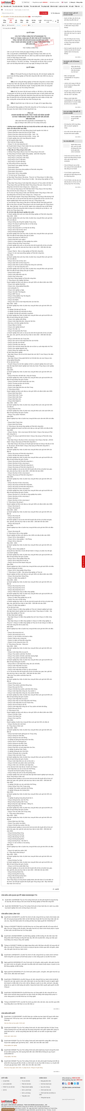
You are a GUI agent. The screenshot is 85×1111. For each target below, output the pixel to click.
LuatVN (56, 889)
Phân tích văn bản (26, 1084)
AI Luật (71, 6)
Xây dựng (13, 1056)
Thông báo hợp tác (45, 1097)
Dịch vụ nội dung (26, 1093)
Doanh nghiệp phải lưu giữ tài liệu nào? (76, 118)
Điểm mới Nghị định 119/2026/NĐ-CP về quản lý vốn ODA (71, 77)
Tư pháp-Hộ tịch (26, 1067)
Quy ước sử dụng (45, 1087)
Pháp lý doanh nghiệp (27, 1087)
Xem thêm (57, 1009)
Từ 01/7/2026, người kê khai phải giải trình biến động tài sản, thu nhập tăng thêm (72, 174)
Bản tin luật (53, 6)
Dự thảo (26, 6)
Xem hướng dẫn (37, 16)
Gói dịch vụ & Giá (54, 2)
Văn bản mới (7, 6)
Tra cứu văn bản (18, 6)
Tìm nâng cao (55, 13)
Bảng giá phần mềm (46, 1081)
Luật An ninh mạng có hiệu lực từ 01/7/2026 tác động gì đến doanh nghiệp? (72, 85)
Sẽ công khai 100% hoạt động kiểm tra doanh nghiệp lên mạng (72, 125)
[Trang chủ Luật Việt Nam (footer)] (9, 1103)
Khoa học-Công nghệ (9, 1067)
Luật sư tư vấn (63, 6)
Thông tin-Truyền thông (37, 1067)
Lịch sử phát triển (7, 1084)
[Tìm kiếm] (43, 13)
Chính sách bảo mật (46, 1090)
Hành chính (13, 1036)
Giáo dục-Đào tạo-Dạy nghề (11, 1023)
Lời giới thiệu (6, 1081)
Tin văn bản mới (35, 6)
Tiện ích (77, 6)
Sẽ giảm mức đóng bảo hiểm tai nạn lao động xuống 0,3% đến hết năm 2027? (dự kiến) (72, 92)
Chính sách (22, 1023)
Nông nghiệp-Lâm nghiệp (10, 1045)
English (65, 2)
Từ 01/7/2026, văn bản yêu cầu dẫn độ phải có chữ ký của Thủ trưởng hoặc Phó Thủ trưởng (72, 181)
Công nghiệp (7, 1056)
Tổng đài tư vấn (26, 1096)
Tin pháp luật (45, 6)
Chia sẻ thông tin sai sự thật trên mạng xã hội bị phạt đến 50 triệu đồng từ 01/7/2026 (72, 166)
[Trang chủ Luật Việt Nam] (8, 2)
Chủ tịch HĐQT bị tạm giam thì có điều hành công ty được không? (72, 25)
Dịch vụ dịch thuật (26, 1090)
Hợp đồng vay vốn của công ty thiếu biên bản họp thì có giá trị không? (72, 33)
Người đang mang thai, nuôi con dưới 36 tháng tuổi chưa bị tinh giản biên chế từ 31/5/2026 (76, 148)
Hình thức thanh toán (46, 1084)
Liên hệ (5, 1090)
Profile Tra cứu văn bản (9, 1087)
